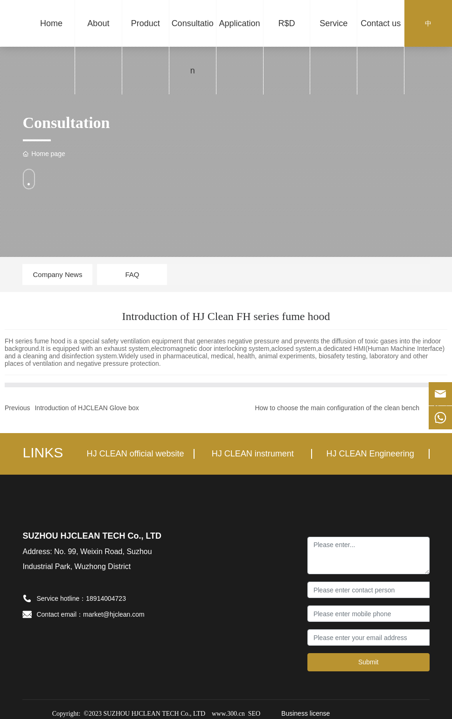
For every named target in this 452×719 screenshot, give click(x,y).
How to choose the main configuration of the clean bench (337, 408)
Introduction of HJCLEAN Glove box (87, 408)
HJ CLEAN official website (135, 453)
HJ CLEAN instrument (253, 453)
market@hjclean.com (114, 614)
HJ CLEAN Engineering (370, 453)
